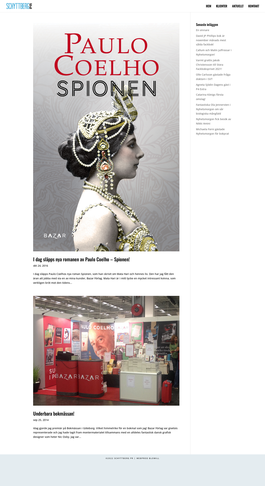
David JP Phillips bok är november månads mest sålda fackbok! (211, 40)
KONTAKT (253, 6)
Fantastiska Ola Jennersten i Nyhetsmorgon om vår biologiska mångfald (213, 109)
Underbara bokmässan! (53, 413)
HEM (208, 6)
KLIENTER (221, 6)
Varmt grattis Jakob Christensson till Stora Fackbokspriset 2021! (209, 64)
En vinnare (202, 30)
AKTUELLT (237, 6)
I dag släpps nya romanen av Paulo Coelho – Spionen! (81, 259)
